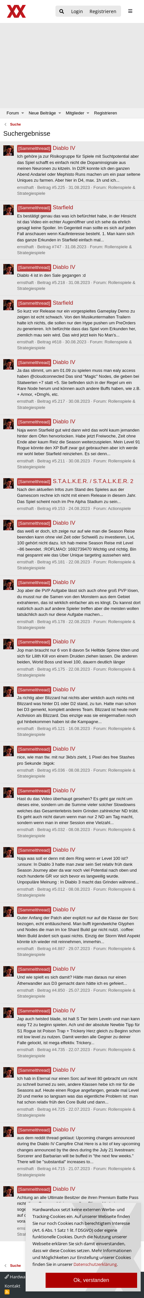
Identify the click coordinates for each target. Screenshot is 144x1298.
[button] (22, 113)
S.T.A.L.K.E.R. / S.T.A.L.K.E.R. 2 (75, 481)
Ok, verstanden (91, 1280)
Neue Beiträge (42, 113)
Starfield (45, 207)
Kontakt (12, 1286)
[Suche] (61, 12)
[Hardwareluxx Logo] (17, 11)
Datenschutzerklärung (95, 1264)
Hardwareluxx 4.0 (24, 1277)
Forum (13, 113)
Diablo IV (46, 148)
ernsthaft (25, 187)
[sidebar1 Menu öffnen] (130, 11)
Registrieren (105, 113)
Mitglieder (75, 113)
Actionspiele (119, 508)
